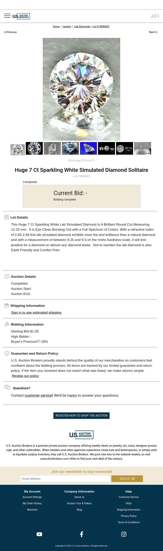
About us (79, 497)
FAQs (129, 503)
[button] (17, 149)
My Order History (32, 503)
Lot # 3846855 (100, 26)
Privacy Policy (128, 516)
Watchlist (32, 509)
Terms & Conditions (129, 522)
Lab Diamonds (82, 26)
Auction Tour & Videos (79, 503)
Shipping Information (128, 509)
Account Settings (32, 497)
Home (56, 26)
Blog (79, 509)
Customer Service (129, 497)
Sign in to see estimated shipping (36, 312)
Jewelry (66, 26)
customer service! (39, 395)
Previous (10, 32)
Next (153, 32)
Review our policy (25, 376)
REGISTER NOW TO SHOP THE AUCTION (82, 415)
